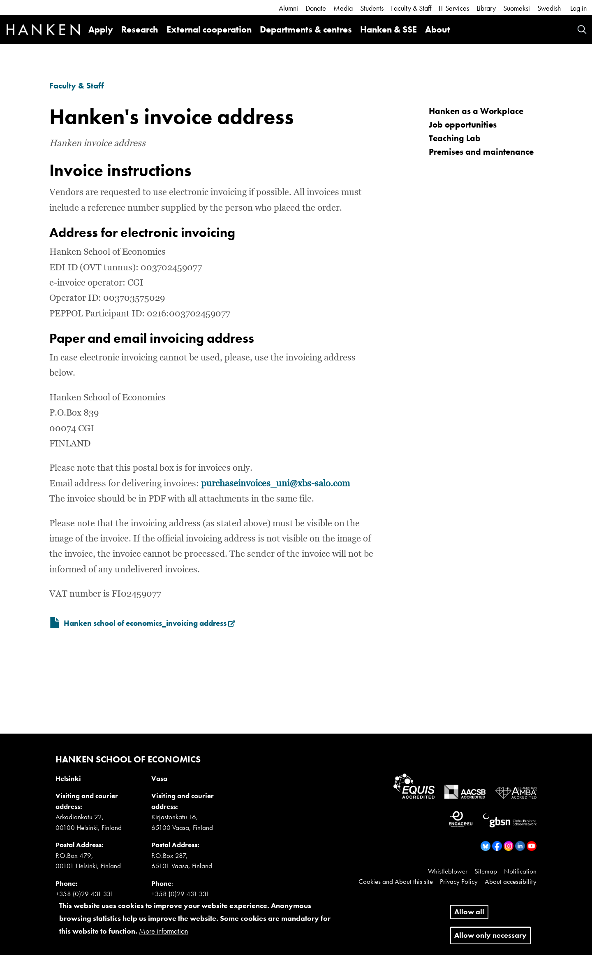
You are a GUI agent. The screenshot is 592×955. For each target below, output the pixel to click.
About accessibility (510, 881)
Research (139, 29)
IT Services (454, 8)
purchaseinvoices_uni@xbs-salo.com (275, 483)
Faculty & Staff (411, 8)
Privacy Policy (459, 881)
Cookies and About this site (395, 881)
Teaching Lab (455, 138)
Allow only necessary (490, 939)
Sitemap (485, 871)
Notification (520, 871)
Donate (315, 8)
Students (372, 8)
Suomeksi (516, 8)
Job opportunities (463, 124)
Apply (100, 29)
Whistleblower (447, 871)
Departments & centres (306, 29)
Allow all (469, 916)
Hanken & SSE (388, 29)
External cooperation (209, 29)
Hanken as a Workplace (476, 110)
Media (343, 8)
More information (163, 935)
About (437, 29)
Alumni (288, 8)
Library (486, 8)
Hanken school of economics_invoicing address (149, 623)
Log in (578, 8)
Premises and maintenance (481, 151)
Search (582, 29)
